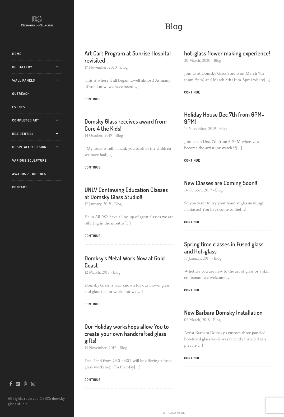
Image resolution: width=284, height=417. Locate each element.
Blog (124, 67)
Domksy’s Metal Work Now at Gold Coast (125, 261)
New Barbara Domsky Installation (223, 312)
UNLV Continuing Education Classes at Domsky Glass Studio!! (126, 193)
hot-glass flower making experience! (227, 53)
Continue (92, 99)
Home (16, 53)
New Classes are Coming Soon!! (220, 182)
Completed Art (25, 120)
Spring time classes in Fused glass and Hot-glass (223, 247)
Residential (23, 134)
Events (18, 107)
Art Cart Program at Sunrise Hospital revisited (128, 56)
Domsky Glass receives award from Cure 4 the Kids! (126, 125)
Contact (19, 187)
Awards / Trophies (29, 174)
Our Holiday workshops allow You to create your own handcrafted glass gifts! (127, 333)
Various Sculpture (29, 160)
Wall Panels (23, 80)
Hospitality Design (29, 147)
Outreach (21, 93)
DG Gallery (22, 67)
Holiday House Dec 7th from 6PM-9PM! (224, 118)
